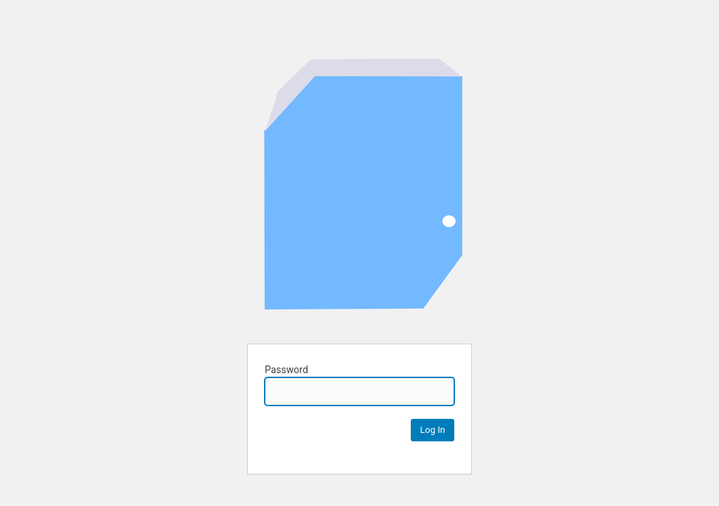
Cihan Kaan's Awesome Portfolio (362, 192)
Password (359, 385)
